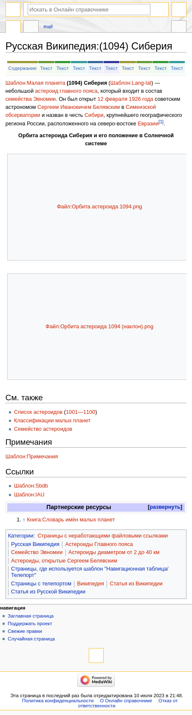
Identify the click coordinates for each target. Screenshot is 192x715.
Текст (46, 68)
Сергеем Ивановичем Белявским (78, 107)
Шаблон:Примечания (32, 457)
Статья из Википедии (136, 584)
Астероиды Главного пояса (99, 544)
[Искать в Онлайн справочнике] (89, 9)
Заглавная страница (31, 615)
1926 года (141, 99)
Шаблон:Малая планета (35, 83)
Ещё (48, 26)
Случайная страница (31, 638)
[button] (165, 507)
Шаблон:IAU (29, 495)
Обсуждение (31, 27)
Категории (21, 536)
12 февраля (112, 99)
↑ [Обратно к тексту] (24, 520)
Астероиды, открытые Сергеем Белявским (64, 561)
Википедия (90, 584)
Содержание (22, 68)
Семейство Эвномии (36, 552)
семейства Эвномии (31, 99)
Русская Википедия (35, 544)
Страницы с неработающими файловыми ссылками (102, 536)
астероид (47, 91)
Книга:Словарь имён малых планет (71, 520)
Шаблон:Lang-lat (130, 83)
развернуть (165, 507)
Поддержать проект (30, 623)
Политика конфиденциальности (58, 700)
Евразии (148, 124)
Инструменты (179, 27)
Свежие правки (25, 631)
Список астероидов (38, 412)
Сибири (94, 115)
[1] (161, 121)
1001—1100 (80, 412)
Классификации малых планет (52, 421)
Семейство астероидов (43, 429)
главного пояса (79, 91)
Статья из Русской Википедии (48, 592)
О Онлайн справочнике (126, 700)
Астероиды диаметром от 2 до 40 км (113, 552)
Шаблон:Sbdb (31, 486)
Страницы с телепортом (41, 584)
